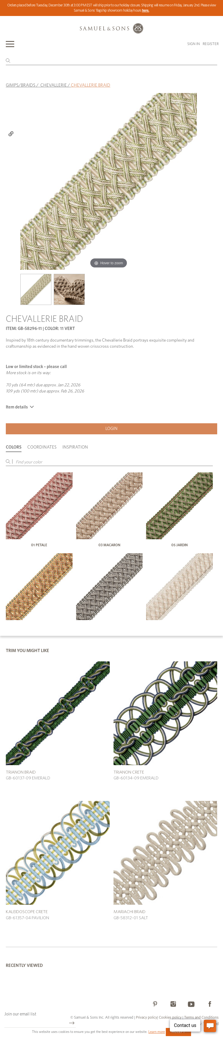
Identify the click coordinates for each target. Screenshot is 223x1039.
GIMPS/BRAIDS (20, 85)
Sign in (193, 44)
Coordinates (42, 447)
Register (211, 44)
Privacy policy (146, 1018)
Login (111, 428)
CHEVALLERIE (53, 85)
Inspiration (75, 447)
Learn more (156, 1031)
